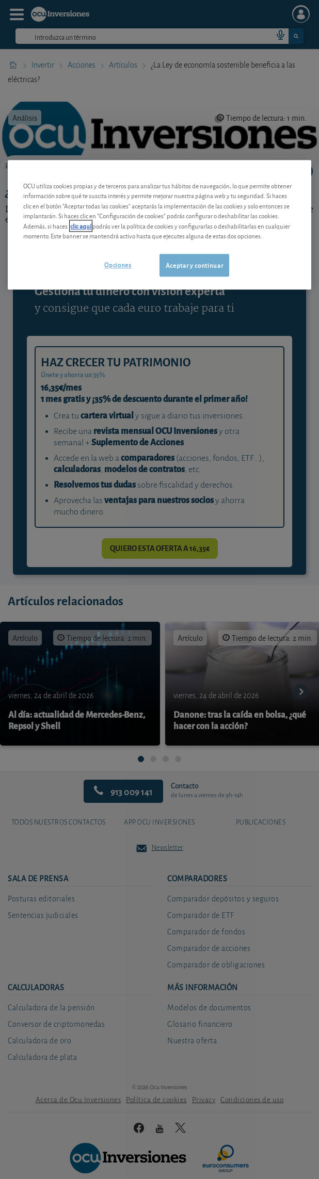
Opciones (117, 264)
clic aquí (80, 226)
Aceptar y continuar (194, 265)
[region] (159, 224)
